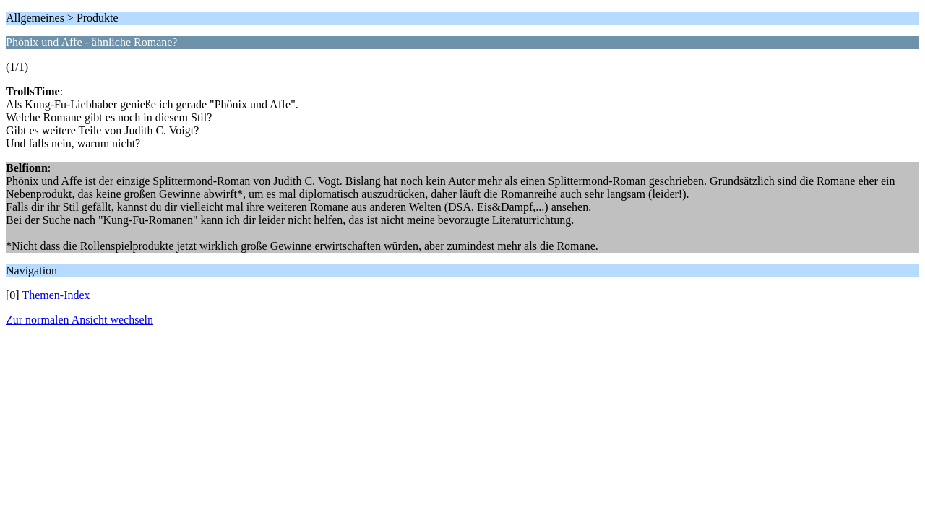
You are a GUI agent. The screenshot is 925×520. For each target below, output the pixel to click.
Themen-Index (56, 295)
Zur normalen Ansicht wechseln (79, 319)
